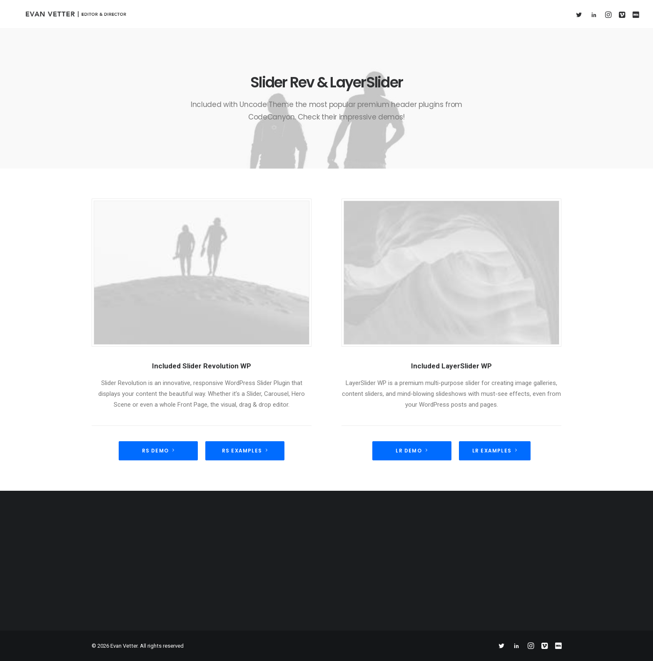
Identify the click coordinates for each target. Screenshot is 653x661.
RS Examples (245, 450)
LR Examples (494, 450)
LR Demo (412, 450)
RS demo (158, 450)
